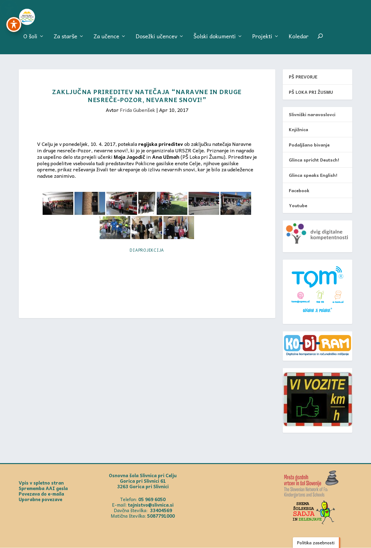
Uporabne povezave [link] (40, 499)
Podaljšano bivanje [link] (309, 144)
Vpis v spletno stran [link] (41, 483)
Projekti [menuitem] (262, 40)
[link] (37, 18)
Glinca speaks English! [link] (313, 175)
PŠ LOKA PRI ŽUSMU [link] (311, 92)
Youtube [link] (298, 205)
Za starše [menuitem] (65, 40)
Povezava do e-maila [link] (41, 494)
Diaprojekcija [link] (147, 250)
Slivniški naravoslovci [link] (312, 114)
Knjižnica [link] (298, 129)
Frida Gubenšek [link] (137, 110)
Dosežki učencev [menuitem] (156, 40)
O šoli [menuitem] (30, 40)
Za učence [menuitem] (106, 40)
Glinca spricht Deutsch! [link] (314, 160)
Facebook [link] (299, 190)
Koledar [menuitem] (298, 40)
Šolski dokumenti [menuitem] (214, 40)
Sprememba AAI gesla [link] (43, 488)
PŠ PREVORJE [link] (303, 77)
